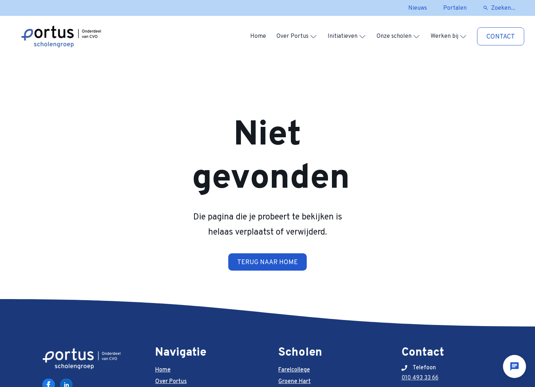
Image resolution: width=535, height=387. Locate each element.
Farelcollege (294, 370)
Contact (500, 37)
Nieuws (417, 8)
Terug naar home (267, 262)
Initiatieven (343, 36)
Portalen (455, 8)
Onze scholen (394, 36)
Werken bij (444, 36)
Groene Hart (294, 381)
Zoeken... (503, 8)
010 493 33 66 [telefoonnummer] (420, 378)
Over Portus (293, 36)
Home (258, 36)
